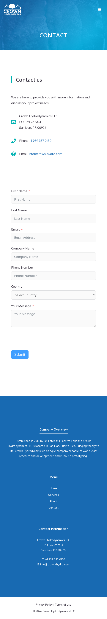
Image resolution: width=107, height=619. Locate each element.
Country (16, 286)
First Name (19, 191)
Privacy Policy (44, 604)
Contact (54, 507)
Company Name (22, 248)
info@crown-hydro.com (45, 154)
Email (15, 229)
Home (53, 488)
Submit (19, 354)
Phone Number (22, 267)
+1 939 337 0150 (40, 141)
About (53, 501)
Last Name (19, 210)
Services (53, 495)
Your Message (21, 306)
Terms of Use (63, 604)
